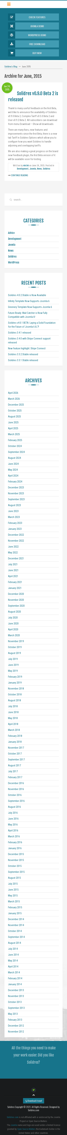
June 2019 (13, 664)
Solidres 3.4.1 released (19, 332)
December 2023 (16, 487)
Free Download (26, 43)
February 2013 (15, 1019)
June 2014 (13, 954)
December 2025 (16, 404)
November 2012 (16, 1031)
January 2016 (15, 848)
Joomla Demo (26, 26)
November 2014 (16, 925)
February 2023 (15, 523)
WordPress (13, 262)
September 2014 (16, 937)
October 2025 (15, 410)
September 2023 (16, 499)
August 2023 (14, 505)
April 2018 (13, 724)
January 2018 (15, 741)
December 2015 (16, 854)
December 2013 (16, 990)
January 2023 (15, 528)
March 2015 (14, 901)
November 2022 (16, 540)
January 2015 (15, 913)
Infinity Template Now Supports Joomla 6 (28, 301)
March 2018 (14, 730)
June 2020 (13, 623)
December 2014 (16, 919)
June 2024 (13, 463)
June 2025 (13, 422)
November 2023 (16, 493)
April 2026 (13, 392)
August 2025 (14, 416)
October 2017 (15, 753)
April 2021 (13, 576)
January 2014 (15, 984)
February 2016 (15, 842)
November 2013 (16, 996)
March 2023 (14, 517)
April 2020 (13, 629)
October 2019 (15, 647)
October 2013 (15, 1002)
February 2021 (15, 582)
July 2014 (13, 948)
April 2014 (13, 966)
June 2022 (13, 546)
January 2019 (15, 682)
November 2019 (16, 641)
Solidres (46, 168)
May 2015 (13, 895)
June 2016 (13, 818)
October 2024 (15, 446)
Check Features (26, 17)
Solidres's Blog (10, 66)
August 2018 (14, 700)
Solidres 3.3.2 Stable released (23, 354)
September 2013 (16, 1007)
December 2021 (16, 558)
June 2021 (13, 570)
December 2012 (16, 1025)
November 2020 (16, 599)
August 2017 (14, 765)
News (39, 168)
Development (23, 168)
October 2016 (15, 795)
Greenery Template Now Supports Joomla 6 (30, 307)
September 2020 (16, 605)
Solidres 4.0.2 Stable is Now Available (27, 295)
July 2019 (13, 659)
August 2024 (14, 457)
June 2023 (13, 511)
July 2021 (13, 564)
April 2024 (13, 475)
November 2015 (16, 860)
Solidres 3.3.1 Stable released (23, 360)
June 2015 (13, 889)
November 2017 (16, 747)
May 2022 (13, 552)
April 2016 (13, 830)
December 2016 (16, 783)
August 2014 (14, 942)
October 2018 (15, 694)
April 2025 (13, 428)
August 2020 (14, 611)
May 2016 (13, 824)
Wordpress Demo (27, 35)
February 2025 (15, 440)
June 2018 (13, 712)
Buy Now (25, 52)
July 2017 (13, 771)
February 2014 (15, 978)
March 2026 (14, 398)
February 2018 (15, 735)
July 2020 (13, 617)
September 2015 (16, 871)
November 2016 (16, 789)
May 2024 (13, 469)
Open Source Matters (26, 1129)
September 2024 (16, 452)
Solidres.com (12, 1117)
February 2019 (15, 676)
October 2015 (15, 866)
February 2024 (15, 481)
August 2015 (14, 877)
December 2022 (16, 534)
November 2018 (16, 688)
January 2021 (15, 588)
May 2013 (13, 1013)
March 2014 (14, 972)
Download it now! (33, 1100)
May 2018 (13, 718)
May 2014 (13, 960)
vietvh (26, 165)
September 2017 (16, 759)
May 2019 (13, 670)
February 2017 (15, 777)
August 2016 (14, 806)
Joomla (33, 168)
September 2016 (16, 801)
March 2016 (14, 836)
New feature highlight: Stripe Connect (27, 348)
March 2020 (14, 635)
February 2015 (15, 907)
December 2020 (16, 594)
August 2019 (14, 653)
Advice (11, 232)
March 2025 (14, 434)
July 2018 (13, 706)
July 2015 (13, 883)
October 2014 (15, 931)
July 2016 (13, 812)
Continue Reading (19, 175)
